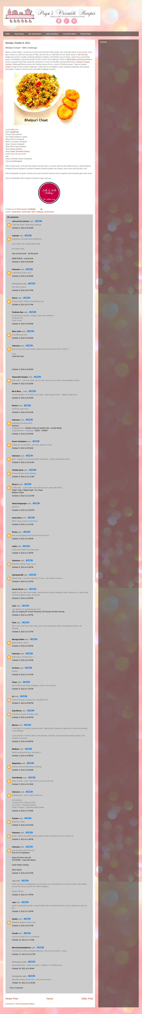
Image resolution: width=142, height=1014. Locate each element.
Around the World (69, 34)
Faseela (15, 818)
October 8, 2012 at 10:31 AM (23, 462)
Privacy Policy (86, 34)
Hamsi (14, 298)
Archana (15, 668)
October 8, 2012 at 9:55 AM (22, 448)
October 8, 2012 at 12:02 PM (23, 510)
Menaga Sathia (18, 639)
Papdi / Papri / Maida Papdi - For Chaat (27, 490)
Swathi (15, 919)
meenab (15, 236)
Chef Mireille (17, 778)
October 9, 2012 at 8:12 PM (22, 926)
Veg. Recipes (19, 34)
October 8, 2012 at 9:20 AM (22, 324)
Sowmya (15, 426)
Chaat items (16, 212)
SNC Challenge (37, 212)
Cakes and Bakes (52, 34)
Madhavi (15, 749)
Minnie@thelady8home (21, 948)
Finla (14, 623)
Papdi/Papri (14, 132)
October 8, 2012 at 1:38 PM (22, 539)
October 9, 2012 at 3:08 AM (22, 756)
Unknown (16, 269)
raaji (14, 902)
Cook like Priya (18, 356)
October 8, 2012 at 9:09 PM (22, 741)
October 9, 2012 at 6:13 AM (22, 784)
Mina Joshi (16, 331)
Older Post (87, 998)
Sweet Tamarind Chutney (20, 151)
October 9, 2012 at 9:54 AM (22, 825)
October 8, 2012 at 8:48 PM (22, 717)
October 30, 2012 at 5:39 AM (23, 968)
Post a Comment (16, 988)
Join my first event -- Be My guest (25, 253)
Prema (14, 532)
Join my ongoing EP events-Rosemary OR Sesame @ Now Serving (38, 612)
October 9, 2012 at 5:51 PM (22, 873)
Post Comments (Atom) (25, 1004)
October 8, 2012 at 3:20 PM (22, 615)
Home (8, 34)
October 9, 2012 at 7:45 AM (22, 811)
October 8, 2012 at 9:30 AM (22, 369)
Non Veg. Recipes (34, 34)
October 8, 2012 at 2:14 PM (22, 581)
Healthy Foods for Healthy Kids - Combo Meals (43, 428)
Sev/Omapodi (16, 161)
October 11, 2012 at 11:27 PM (23, 954)
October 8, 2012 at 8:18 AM (22, 228)
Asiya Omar (17, 518)
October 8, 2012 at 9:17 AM (22, 305)
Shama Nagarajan (19, 503)
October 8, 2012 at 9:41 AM (22, 412)
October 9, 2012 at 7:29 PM (22, 911)
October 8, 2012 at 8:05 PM (22, 703)
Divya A (15, 484)
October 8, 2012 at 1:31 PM (22, 524)
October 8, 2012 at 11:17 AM (23, 477)
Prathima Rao (17, 312)
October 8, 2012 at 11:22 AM (23, 496)
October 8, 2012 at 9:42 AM (22, 434)
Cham (14, 682)
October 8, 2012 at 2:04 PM (22, 567)
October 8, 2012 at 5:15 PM (22, 660)
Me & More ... (17, 391)
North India (26, 212)
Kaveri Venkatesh (19, 441)
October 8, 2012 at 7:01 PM (22, 674)
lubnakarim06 (17, 575)
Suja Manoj (16, 711)
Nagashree (16, 763)
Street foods (49, 212)
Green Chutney (16, 149)
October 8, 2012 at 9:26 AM (22, 338)
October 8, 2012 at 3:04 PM (22, 598)
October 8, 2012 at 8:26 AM (22, 262)
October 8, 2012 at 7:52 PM (22, 689)
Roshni (15, 406)
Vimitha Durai (17, 470)
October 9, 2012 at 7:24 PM (22, 895)
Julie (14, 606)
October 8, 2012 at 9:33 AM (22, 398)
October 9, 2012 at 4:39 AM (22, 770)
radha (14, 546)
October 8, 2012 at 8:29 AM (22, 276)
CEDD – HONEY (41, 430)
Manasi (15, 725)
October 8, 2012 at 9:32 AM (22, 384)
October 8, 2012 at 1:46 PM (22, 553)
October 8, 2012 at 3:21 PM (22, 632)
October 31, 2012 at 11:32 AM (23, 983)
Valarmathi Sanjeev (20, 377)
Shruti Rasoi (71, 59)
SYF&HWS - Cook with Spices (24, 860)
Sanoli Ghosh (17, 589)
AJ (13, 696)
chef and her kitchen (20, 221)
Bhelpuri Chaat (18, 492)
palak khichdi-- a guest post (22, 258)
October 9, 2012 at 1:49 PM (22, 839)
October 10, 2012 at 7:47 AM (23, 940)
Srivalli (15, 933)
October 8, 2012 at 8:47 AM (22, 290)
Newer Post (11, 998)
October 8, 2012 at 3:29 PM (22, 646)
